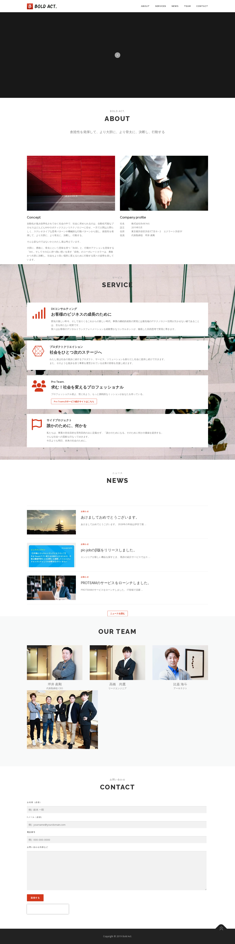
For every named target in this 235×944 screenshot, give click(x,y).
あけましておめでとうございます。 (110, 595)
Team (187, 6)
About (145, 6)
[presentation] (48, 909)
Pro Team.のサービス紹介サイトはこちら (74, 429)
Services (160, 6)
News (175, 6)
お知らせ (85, 590)
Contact (202, 6)
